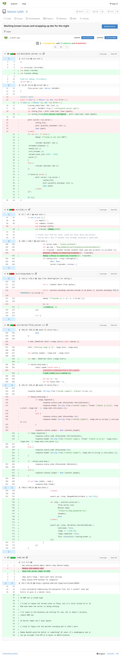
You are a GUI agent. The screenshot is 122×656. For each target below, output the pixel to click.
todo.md (21, 558)
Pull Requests (33, 18)
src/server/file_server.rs (31, 325)
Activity (84, 18)
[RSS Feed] (27, 11)
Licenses (110, 653)
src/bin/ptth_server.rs (29, 54)
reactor (11, 11)
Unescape (103, 54)
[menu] (67, 47)
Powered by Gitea (10, 653)
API (117, 653)
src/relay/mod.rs (25, 274)
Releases (61, 18)
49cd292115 (88, 38)
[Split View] (61, 47)
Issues (18, 18)
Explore (14, 3)
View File (114, 54)
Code (7, 18)
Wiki (73, 18)
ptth (21, 11)
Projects (48, 18)
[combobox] (55, 47)
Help (24, 3)
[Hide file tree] (37, 43)
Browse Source (109, 26)
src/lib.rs (21, 210)
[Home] (4, 3)
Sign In (114, 3)
